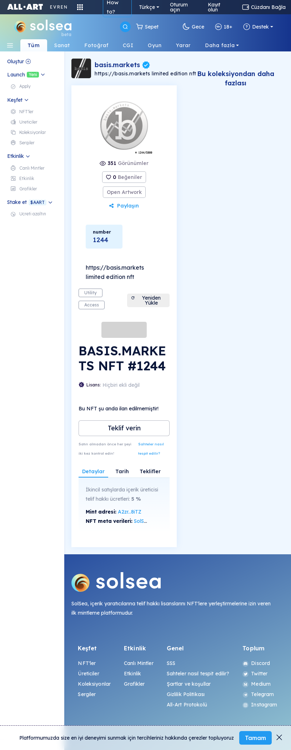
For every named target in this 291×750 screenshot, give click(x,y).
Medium (256, 684)
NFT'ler (87, 663)
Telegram (258, 694)
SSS (171, 663)
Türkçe (147, 7)
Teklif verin (124, 428)
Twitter (254, 673)
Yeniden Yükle (146, 300)
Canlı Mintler (139, 663)
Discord (256, 663)
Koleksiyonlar (94, 684)
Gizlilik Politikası (186, 694)
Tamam (255, 737)
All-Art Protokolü (187, 704)
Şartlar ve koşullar (189, 684)
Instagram (259, 704)
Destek (256, 26)
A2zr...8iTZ (129, 512)
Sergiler (87, 694)
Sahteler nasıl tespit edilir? (151, 449)
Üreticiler (88, 673)
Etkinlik (132, 673)
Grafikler (134, 684)
